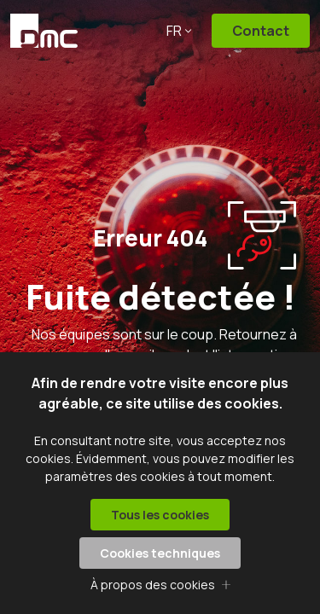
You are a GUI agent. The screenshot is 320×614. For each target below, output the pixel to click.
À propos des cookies (152, 584)
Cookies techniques (160, 553)
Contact (260, 30)
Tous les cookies (160, 515)
